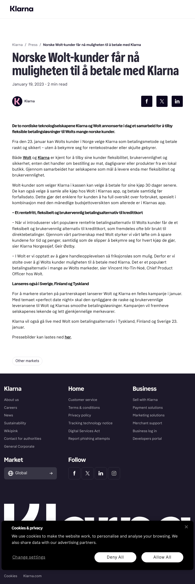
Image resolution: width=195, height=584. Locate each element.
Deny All (115, 557)
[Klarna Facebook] (74, 473)
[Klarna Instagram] (114, 473)
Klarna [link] (17, 45)
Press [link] (33, 45)
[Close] (186, 526)
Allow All (162, 557)
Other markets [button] (27, 361)
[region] (97, 545)
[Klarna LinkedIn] (101, 473)
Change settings (28, 557)
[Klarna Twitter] (88, 473)
